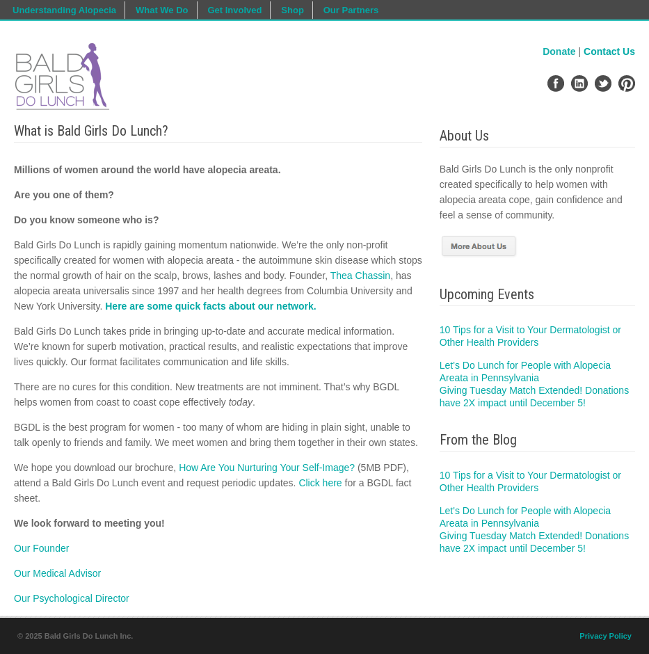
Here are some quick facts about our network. (210, 306)
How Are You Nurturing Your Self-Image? (267, 467)
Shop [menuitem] (292, 10)
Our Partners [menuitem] (350, 10)
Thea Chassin (360, 275)
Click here (320, 482)
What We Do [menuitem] (162, 10)
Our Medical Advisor (57, 573)
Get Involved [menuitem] (234, 10)
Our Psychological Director (71, 598)
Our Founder (41, 548)
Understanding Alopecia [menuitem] (64, 10)
